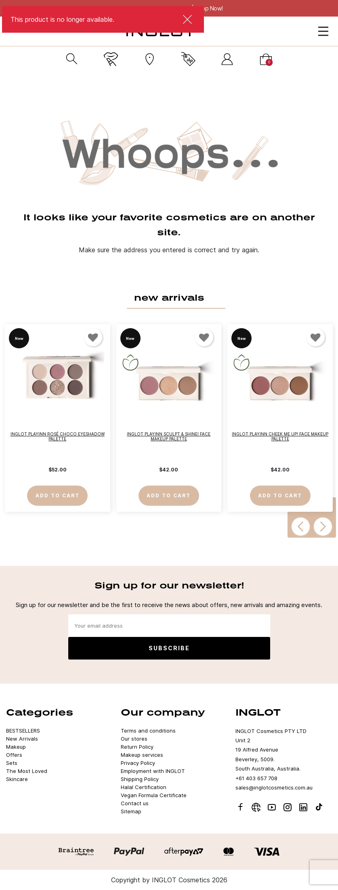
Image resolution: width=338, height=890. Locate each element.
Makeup (16, 746)
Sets (11, 763)
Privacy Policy (138, 763)
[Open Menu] (323, 31)
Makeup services (142, 755)
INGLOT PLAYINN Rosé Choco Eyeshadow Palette (57, 436)
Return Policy (137, 746)
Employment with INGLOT (153, 771)
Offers (14, 755)
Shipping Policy (140, 779)
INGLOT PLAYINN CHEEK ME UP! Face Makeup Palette (280, 436)
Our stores (134, 738)
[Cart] (266, 59)
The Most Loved (26, 771)
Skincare (17, 779)
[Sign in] (227, 59)
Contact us (135, 803)
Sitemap (131, 811)
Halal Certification (143, 787)
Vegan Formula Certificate (154, 795)
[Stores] (149, 59)
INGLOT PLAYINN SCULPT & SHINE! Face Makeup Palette (168, 436)
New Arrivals (22, 738)
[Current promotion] (188, 59)
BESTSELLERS (23, 730)
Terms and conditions (148, 730)
